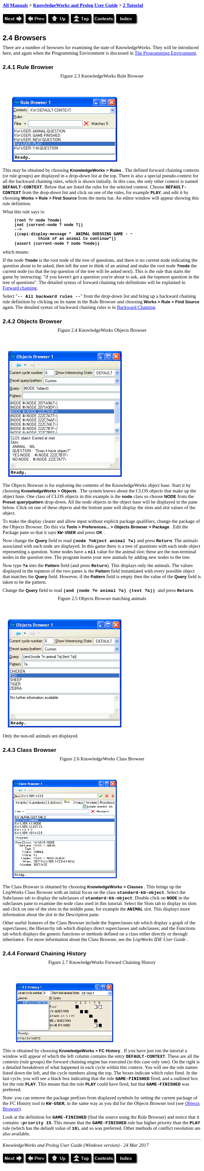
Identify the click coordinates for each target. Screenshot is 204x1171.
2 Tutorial (133, 5)
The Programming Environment (165, 53)
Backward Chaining (136, 307)
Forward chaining (20, 288)
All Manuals (15, 5)
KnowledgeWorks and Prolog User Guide (75, 5)
